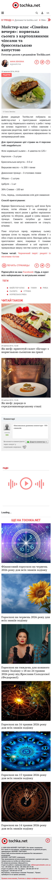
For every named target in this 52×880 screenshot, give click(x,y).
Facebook (28, 272)
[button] (42, 13)
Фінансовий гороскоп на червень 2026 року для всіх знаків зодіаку (24, 568)
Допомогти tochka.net (26, 20)
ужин (34, 288)
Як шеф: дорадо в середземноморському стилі (21, 404)
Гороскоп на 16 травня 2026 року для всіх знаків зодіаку (23, 726)
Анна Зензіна (17, 61)
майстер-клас (17, 288)
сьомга (13, 291)
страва (27, 291)
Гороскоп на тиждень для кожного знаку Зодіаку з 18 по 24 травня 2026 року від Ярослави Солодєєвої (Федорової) (25, 672)
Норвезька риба (18, 294)
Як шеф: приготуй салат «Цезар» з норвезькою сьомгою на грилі (25, 350)
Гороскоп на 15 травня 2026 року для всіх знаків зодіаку (23, 776)
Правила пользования (9, 878)
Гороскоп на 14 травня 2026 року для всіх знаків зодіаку (23, 826)
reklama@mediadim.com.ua (40, 865)
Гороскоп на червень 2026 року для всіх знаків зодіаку (25, 618)
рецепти (6, 75)
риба (45, 288)
